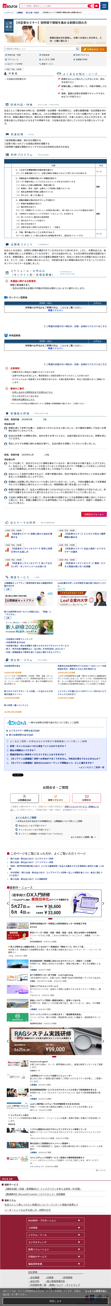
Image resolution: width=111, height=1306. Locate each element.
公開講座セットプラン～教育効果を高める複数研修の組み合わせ (28, 584)
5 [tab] (59, 918)
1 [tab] (48, 918)
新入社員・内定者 (32, 12)
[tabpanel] (55, 903)
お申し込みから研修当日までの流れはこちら (32, 392)
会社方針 (34, 1281)
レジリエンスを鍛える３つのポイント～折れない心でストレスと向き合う (82, 693)
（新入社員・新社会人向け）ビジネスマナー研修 (31, 858)
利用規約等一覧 (38, 1285)
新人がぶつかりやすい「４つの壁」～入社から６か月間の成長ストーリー (28, 693)
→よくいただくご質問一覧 (91, 767)
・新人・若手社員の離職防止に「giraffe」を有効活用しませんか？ (34, 648)
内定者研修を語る (12, 665)
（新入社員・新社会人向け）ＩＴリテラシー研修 (31, 862)
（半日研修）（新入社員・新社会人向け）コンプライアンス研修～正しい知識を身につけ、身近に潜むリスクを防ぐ (56, 874)
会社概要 (34, 1277)
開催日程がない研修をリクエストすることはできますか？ (38, 754)
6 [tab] (62, 918)
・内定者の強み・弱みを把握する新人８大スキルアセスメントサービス (36, 645)
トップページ (8, 12)
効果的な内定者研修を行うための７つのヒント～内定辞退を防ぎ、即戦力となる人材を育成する (82, 667)
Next (103, 903)
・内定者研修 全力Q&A (14, 642)
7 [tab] (64, 918)
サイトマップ (73, 1285)
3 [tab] (54, 918)
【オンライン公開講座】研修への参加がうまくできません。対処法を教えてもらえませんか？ (55, 758)
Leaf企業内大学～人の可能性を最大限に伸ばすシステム (82, 584)
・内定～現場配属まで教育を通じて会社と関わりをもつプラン (32, 652)
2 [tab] (51, 918)
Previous (8, 903)
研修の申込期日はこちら (23, 399)
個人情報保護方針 (56, 1281)
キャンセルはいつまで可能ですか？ (34, 829)
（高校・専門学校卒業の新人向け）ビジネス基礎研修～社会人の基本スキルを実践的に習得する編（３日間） (56, 867)
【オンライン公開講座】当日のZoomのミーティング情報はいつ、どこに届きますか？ (52, 762)
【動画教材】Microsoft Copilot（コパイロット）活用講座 (34, 1194)
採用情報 (67, 1277)
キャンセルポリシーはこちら (25, 395)
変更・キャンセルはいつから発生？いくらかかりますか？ (38, 746)
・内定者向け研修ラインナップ (18, 639)
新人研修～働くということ (16, 705)
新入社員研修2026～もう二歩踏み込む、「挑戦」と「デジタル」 (27, 613)
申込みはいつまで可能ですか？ (32, 825)
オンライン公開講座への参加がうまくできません (40, 833)
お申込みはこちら (95, 48)
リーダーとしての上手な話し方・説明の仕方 (27, 1210)
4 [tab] (57, 918)
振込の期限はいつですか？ (23, 750)
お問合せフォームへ (94, 514)
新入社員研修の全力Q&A (21, 734)
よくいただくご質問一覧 (82, 837)
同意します (55, 1301)
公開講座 (19, 12)
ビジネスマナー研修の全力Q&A (24, 730)
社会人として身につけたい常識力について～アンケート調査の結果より (41, 1204)
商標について (56, 1285)
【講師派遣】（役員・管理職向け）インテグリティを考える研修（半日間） (43, 1188)
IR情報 (50, 1277)
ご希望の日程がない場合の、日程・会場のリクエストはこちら (76, 326)
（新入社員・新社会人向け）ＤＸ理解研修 (28, 879)
